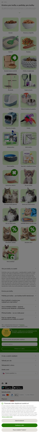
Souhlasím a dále (19, 425)
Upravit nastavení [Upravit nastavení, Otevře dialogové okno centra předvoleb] (19, 420)
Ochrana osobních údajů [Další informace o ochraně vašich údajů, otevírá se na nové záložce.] (7, 417)
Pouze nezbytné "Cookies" (19, 430)
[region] (19, 417)
